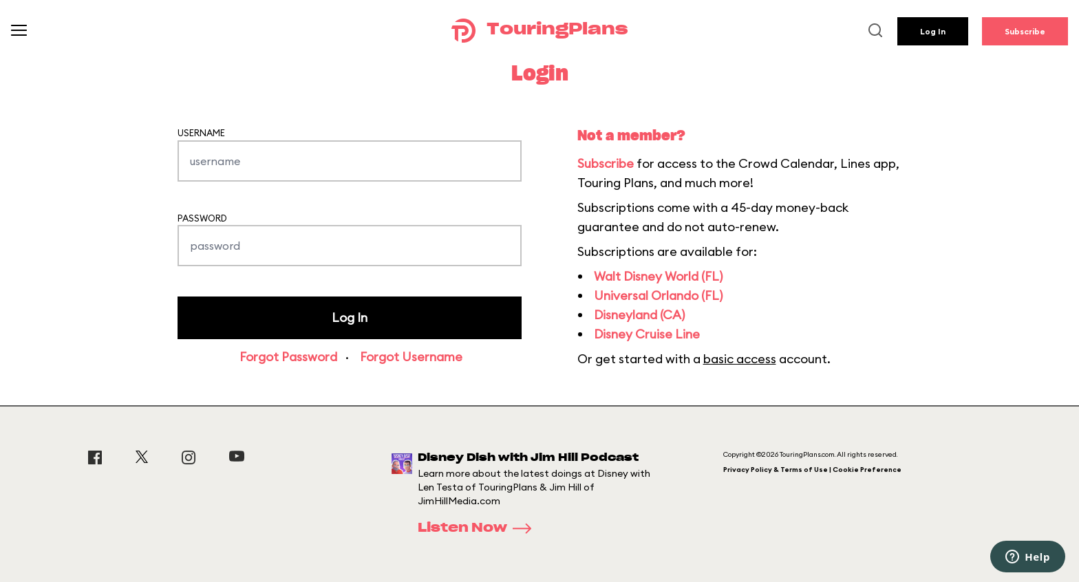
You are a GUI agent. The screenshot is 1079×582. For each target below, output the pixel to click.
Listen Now (479, 528)
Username (201, 132)
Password (202, 218)
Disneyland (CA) (639, 315)
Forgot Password (288, 357)
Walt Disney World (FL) (658, 276)
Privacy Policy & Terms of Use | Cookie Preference (812, 469)
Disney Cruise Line (647, 334)
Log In (933, 31)
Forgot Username (411, 357)
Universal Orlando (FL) (658, 295)
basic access (739, 359)
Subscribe (1025, 31)
